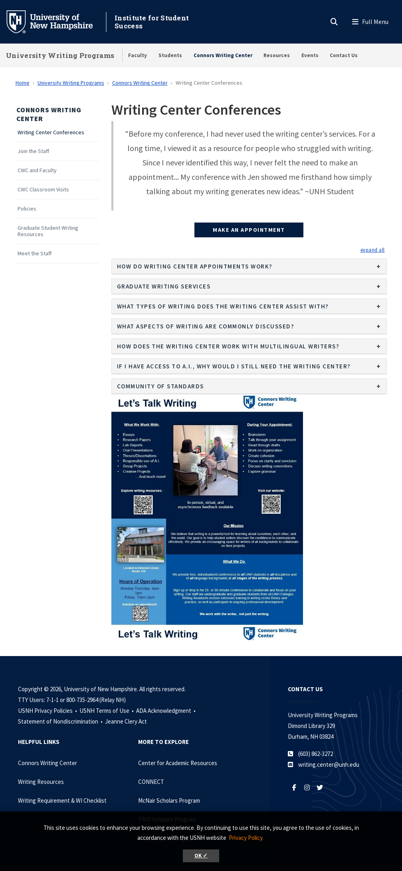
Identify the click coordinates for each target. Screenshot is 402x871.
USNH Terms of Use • (107, 710)
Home (23, 82)
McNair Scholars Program (169, 800)
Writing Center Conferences (51, 132)
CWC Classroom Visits (43, 189)
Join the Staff (33, 151)
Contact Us (344, 55)
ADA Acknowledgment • (166, 710)
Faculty (137, 55)
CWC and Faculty (37, 170)
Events (310, 55)
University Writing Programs (60, 55)
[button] (372, 250)
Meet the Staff (34, 253)
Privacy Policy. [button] (246, 837)
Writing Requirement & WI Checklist (62, 800)
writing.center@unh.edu (328, 764)
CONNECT (151, 781)
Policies (27, 208)
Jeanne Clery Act (126, 721)
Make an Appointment (249, 229)
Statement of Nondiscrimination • (61, 721)
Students (170, 55)
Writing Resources (41, 781)
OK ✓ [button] (201, 855)
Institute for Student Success (152, 21)
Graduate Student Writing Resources (48, 231)
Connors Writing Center (223, 55)
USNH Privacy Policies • (48, 710)
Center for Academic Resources (177, 763)
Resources (276, 55)
